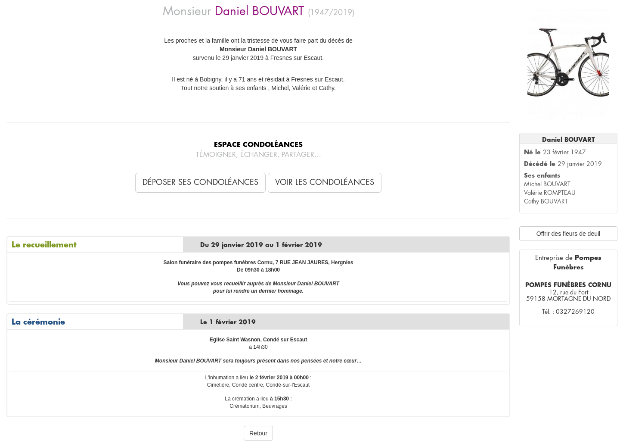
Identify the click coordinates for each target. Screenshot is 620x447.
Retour (258, 433)
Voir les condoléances (324, 182)
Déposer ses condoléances (200, 182)
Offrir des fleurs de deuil (568, 233)
